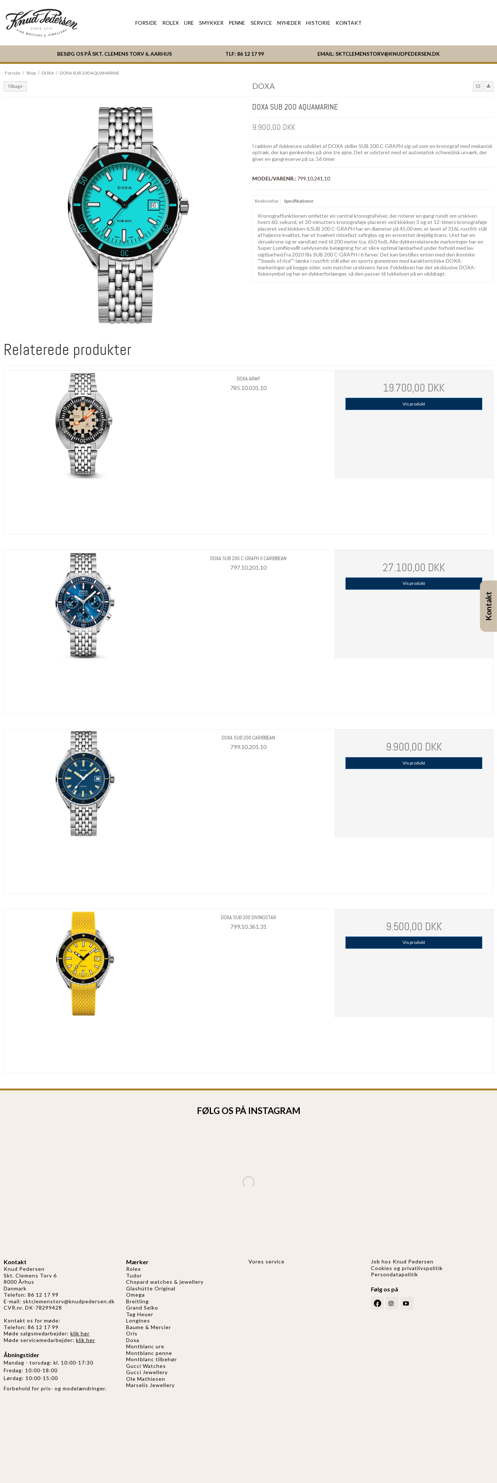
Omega (135, 1294)
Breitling (137, 1301)
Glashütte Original (150, 1288)
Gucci (134, 1372)
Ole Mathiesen (145, 1379)
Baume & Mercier (148, 1327)
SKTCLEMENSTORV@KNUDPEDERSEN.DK (388, 54)
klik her (80, 1333)
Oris (132, 1333)
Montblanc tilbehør (151, 1359)
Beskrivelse (266, 201)
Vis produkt (414, 404)
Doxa (132, 1340)
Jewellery (155, 1372)
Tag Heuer (139, 1314)
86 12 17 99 (250, 54)
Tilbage (15, 86)
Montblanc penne (149, 1353)
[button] (478, 86)
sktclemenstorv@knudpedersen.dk (69, 1301)
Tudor (134, 1275)
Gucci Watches (146, 1366)
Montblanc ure (145, 1346)
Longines (138, 1320)
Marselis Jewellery (150, 1385)
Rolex (133, 1269)
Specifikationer (299, 201)
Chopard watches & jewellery (165, 1282)
